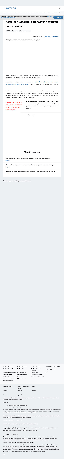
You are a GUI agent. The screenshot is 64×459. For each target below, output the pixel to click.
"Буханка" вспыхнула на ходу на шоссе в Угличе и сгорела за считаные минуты (32, 166)
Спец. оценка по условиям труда (10, 434)
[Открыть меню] (4, 8)
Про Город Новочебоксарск (9, 372)
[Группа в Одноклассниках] (51, 369)
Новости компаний (7, 386)
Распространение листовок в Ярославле (12, 420)
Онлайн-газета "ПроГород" (37, 376)
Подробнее (46, 440)
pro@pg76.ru (24, 405)
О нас (33, 386)
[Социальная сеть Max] (47, 372)
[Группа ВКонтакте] (47, 369)
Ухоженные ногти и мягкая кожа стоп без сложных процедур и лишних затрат (32, 173)
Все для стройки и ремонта (32, 12)
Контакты (5, 390)
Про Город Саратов (7, 374)
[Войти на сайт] (60, 8)
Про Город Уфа (34, 372)
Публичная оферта (21, 378)
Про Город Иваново (35, 366)
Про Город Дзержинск (22, 366)
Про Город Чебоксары (22, 374)
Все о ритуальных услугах (49, 12)
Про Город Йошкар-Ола (8, 368)
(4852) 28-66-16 (17, 405)
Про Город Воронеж (7, 366)
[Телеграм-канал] (55, 369)
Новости (20, 390)
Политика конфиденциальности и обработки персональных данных (18, 442)
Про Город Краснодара (8, 376)
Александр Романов (50, 37)
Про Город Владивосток (36, 374)
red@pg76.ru (21, 407)
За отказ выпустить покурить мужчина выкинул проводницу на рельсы (32, 159)
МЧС (8, 31)
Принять (58, 17)
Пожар (14, 31)
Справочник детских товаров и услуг (12, 12)
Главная (34, 390)
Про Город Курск (21, 368)
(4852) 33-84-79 (14, 407)
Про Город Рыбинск (21, 372)
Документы (19, 376)
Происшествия (25, 31)
